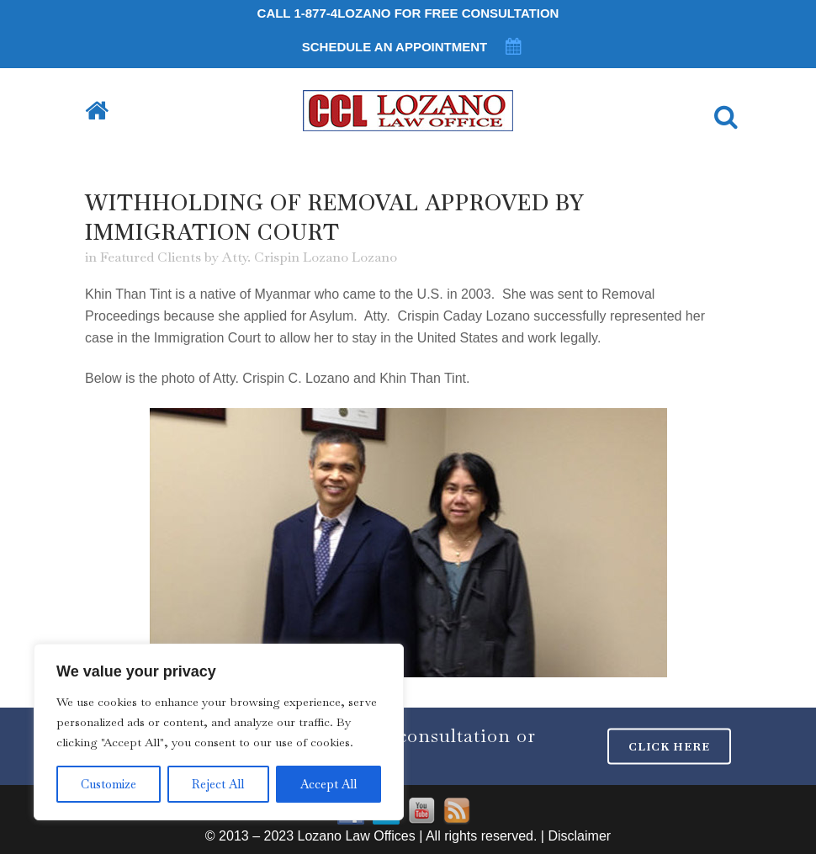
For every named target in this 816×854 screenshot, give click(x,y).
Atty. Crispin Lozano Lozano (309, 257)
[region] (219, 732)
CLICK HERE (669, 747)
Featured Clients (150, 257)
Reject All (218, 784)
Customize (108, 784)
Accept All (328, 784)
